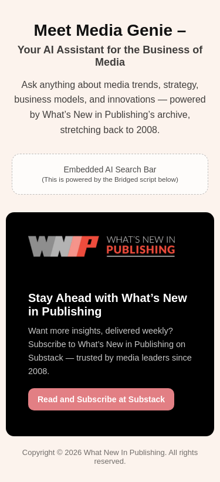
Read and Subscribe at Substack (101, 399)
